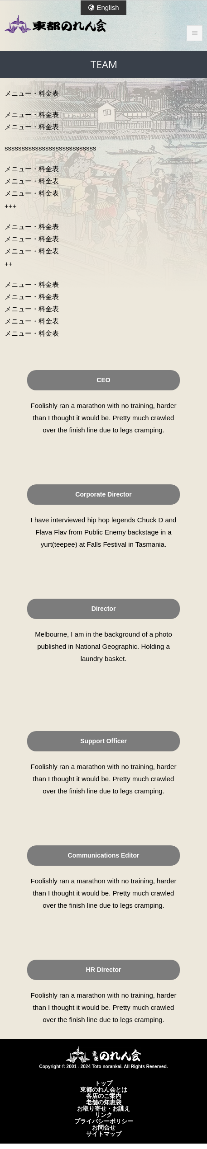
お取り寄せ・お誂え (103, 1108)
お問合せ (104, 1127)
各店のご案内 (103, 1096)
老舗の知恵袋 (103, 1102)
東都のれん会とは (103, 1089)
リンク (103, 1115)
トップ (103, 1083)
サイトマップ (103, 1134)
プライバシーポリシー (103, 1121)
